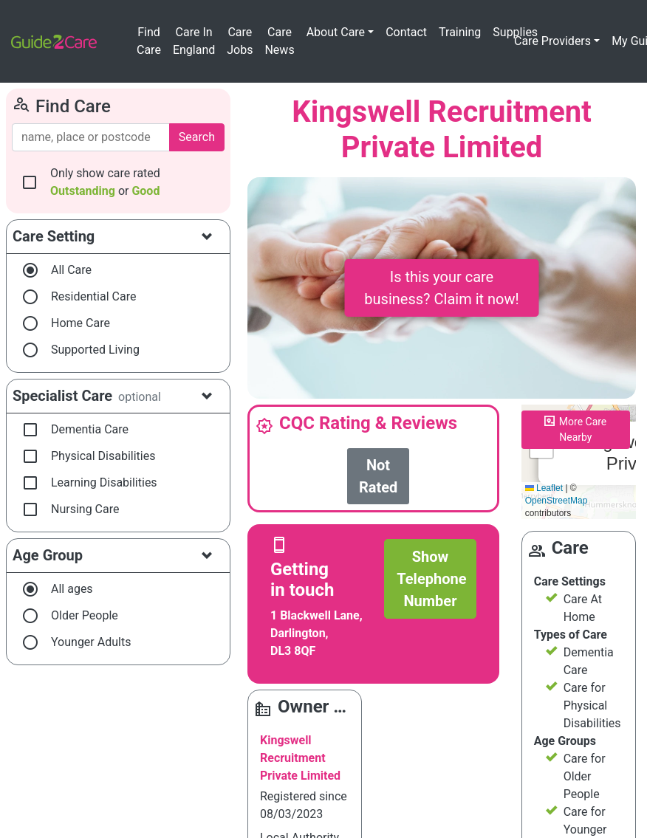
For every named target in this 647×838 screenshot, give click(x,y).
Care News (279, 41)
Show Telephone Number (431, 579)
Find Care (149, 41)
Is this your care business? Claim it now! (441, 288)
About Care (336, 32)
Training (460, 32)
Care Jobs (240, 41)
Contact (406, 32)
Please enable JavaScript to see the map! (578, 462)
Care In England (194, 41)
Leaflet (544, 488)
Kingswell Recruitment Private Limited (300, 758)
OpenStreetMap (556, 500)
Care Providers (552, 41)
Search (197, 137)
